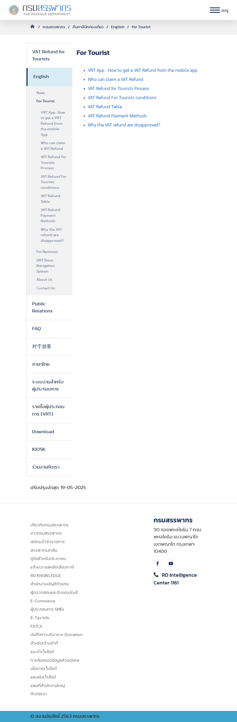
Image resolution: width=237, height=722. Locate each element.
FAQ (36, 328)
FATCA (36, 626)
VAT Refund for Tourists (48, 55)
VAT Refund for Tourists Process (53, 162)
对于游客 (41, 346)
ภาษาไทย (41, 364)
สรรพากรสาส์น (43, 550)
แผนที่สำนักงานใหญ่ (47, 686)
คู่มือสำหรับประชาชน (48, 559)
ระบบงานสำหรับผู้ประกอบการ (48, 385)
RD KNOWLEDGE (45, 576)
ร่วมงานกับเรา (45, 467)
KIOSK (39, 449)
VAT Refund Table (50, 199)
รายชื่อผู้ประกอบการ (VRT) (48, 410)
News (40, 93)
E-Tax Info (40, 618)
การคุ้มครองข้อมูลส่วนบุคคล (54, 660)
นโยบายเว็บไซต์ (43, 668)
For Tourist (141, 27)
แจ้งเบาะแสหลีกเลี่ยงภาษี (52, 567)
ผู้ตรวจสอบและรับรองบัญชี (54, 592)
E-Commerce (42, 601)
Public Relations (42, 307)
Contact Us (45, 288)
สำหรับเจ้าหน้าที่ (44, 643)
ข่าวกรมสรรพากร (46, 533)
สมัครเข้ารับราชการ (47, 542)
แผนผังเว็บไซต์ (43, 677)
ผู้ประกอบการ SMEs (47, 609)
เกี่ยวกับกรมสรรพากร (49, 525)
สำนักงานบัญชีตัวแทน (49, 584)
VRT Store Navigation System (45, 266)
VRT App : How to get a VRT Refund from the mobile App (53, 124)
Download (43, 431)
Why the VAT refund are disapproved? (52, 235)
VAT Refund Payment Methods (50, 215)
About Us (44, 280)
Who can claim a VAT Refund (53, 146)
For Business (47, 252)
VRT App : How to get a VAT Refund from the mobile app (142, 70)
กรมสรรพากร (54, 27)
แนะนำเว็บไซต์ (42, 652)
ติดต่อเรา (38, 694)
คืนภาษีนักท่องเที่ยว (88, 27)
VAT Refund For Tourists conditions (54, 182)
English (117, 27)
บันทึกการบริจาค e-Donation (56, 635)
